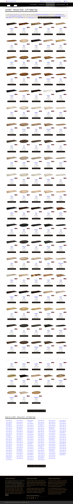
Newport (11, 380)
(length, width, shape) (49, 17)
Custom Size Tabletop (30, 488)
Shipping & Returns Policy (25, 502)
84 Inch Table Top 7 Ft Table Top (41, 424)
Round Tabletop (39, 489)
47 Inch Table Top (20, 436)
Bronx (12, 330)
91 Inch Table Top (41, 437)
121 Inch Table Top (52, 451)
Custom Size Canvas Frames (60, 491)
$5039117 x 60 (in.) (12, 367)
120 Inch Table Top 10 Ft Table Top (52, 449)
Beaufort (48, 162)
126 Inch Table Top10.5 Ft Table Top (62, 421)
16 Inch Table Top (9, 420)
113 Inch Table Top (52, 436)
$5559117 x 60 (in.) (24, 48)
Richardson (12, 296)
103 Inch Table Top (41, 459)
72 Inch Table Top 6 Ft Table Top (30, 443)
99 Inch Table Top (41, 451)
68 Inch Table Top (30, 436)
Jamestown (12, 397)
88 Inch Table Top (41, 431)
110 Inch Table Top (52, 431)
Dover (24, 397)
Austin (12, 263)
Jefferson (11, 213)
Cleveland (11, 179)
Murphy (24, 95)
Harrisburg (48, 246)
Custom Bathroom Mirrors (52, 480)
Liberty (48, 213)
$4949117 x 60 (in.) (24, 232)
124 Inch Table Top (52, 456)
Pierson (36, 280)
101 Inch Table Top (41, 455)
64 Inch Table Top (30, 428)
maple (30, 17)
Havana (36, 28)
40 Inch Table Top (20, 423)
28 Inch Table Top (9, 442)
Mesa (24, 112)
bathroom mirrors (8, 483)
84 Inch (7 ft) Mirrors (18, 493)
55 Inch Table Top (20, 451)
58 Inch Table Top (20, 456)
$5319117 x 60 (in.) (24, 31)
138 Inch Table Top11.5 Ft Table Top (62, 443)
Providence (61, 380)
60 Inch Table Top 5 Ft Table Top (30, 421)
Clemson (11, 162)
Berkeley (60, 363)
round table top (39, 14)
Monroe (60, 313)
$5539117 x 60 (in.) (61, 216)
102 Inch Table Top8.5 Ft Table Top (41, 457)
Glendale (36, 112)
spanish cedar (60, 15)
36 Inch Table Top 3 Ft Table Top (9, 457)
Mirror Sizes (62, 482)
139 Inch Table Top (62, 445)
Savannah (24, 129)
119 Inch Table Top (52, 447)
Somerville (61, 347)
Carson (11, 78)
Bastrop (36, 380)
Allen (36, 145)
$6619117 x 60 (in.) (61, 31)
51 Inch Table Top (20, 444)
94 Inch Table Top (41, 442)
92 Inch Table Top (41, 439)
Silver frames (17, 487)
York (36, 246)
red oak (32, 17)
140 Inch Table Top (62, 447)
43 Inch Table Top (20, 429)
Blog (52, 493)
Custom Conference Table (33, 483)
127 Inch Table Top (62, 423)
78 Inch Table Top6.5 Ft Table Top (30, 454)
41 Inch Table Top (20, 425)
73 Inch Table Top (30, 445)
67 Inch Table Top (30, 434)
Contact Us (56, 493)
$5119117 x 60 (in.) (12, 115)
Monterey (24, 363)
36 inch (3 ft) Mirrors (11, 490)
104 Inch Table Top (52, 420)
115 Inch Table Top (52, 440)
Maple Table (34, 482)
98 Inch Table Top (41, 450)
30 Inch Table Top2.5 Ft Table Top (9, 446)
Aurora (61, 296)
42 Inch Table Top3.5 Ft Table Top (20, 427)
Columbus (48, 179)
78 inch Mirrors (12, 493)
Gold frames (7, 487)
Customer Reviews (57, 1)
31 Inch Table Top (9, 448)
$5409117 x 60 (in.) (24, 132)
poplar (22, 17)
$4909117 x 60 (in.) (12, 232)
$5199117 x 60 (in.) (48, 283)
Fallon (12, 45)
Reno (24, 78)
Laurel (36, 196)
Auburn (48, 330)
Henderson (48, 78)
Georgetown (61, 263)
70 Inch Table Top (30, 439)
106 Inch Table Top (52, 423)
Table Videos (41, 480)
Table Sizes (36, 480)
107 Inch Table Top (52, 425)
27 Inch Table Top (9, 440)
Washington (36, 397)
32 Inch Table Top (9, 450)
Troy (24, 330)
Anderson (36, 162)
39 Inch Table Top (20, 422)
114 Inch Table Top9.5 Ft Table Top (52, 439)
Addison (48, 45)
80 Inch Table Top (30, 458)
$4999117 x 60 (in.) (36, 48)
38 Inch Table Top (20, 420)
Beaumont (36, 296)
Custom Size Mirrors (55, 482)
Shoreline (36, 313)
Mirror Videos (53, 483)
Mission (36, 45)
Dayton (24, 179)
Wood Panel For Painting (62, 489)
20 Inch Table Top (9, 428)
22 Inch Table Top (9, 431)
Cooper (48, 280)
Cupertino (36, 363)
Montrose (36, 229)
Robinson (60, 213)
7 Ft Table (40, 485)
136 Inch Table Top (62, 439)
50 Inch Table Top (20, 442)
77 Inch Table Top (30, 451)
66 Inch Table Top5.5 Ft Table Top (30, 432)
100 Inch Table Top (41, 453)
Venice (61, 62)
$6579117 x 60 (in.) (12, 266)
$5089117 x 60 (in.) (48, 98)
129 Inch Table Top (62, 426)
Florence (11, 62)
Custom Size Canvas (61, 488)
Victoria (11, 145)
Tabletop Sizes (37, 488)
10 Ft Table (28, 486)
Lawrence (48, 347)
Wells (36, 78)
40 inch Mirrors (17, 490)
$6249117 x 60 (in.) (48, 216)
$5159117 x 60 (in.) (48, 48)
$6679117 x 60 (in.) (48, 383)
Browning (48, 196)
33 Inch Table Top (9, 451)
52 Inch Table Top (20, 445)
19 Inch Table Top (9, 426)
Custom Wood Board (60, 4)
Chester (11, 246)
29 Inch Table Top (9, 444)
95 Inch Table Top (41, 444)
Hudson (60, 28)
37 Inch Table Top (9, 459)
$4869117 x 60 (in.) (12, 283)
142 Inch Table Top (62, 450)
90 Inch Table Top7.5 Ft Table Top (41, 435)
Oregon (36, 179)
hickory (10, 17)
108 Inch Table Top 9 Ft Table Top (52, 427)
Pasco (61, 45)
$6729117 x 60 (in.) (24, 283)
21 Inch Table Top (9, 429)
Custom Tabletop (50, 4)
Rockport (11, 280)
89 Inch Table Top (41, 433)
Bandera (23, 28)
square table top (58, 14)
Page (48, 112)
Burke (24, 213)
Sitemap (59, 493)
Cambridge (24, 347)
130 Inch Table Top (62, 428)
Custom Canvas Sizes (52, 492)
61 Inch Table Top (30, 423)
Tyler (24, 263)
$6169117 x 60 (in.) (48, 31)
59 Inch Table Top (20, 458)
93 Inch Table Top (41, 440)
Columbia (24, 162)
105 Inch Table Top (52, 422)
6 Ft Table (31, 485)
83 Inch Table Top (41, 422)
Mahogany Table (39, 482)
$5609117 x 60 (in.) (36, 31)
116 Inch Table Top (52, 442)
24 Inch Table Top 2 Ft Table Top (9, 435)
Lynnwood (48, 313)
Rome (36, 330)
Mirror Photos (58, 483)
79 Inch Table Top (30, 456)
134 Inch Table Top (62, 436)
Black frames (22, 486)
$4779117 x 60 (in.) (61, 48)
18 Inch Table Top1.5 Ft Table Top (9, 424)
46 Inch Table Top (20, 434)
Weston (24, 380)
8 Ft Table (44, 485)
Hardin (61, 196)
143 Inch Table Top (62, 451)
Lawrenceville (48, 129)
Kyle (36, 263)
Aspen (12, 229)
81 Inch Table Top (30, 459)
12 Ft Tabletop (39, 492)
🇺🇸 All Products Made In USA (11, 1)
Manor (48, 263)
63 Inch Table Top (30, 426)
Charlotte (48, 95)
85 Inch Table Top (41, 426)
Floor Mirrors (62, 485)
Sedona (11, 112)
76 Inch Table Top (30, 450)
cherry (19, 17)
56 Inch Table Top (20, 453)
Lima (61, 179)
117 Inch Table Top (52, 444)
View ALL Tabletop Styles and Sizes (36, 410)
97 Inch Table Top (41, 448)
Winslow (60, 112)
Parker (24, 229)
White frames (12, 487)
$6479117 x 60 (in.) (24, 98)
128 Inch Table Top (62, 425)
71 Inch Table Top (30, 440)
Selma (48, 380)
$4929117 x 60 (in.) (12, 31)
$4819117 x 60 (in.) (24, 65)
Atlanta (11, 129)
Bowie (36, 213)
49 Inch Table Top (20, 440)
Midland (48, 145)
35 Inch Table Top (9, 455)
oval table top (19, 15)
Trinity (24, 280)
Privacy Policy (18, 502)
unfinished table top (13, 15)
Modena (48, 62)
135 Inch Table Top (62, 437)
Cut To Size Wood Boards (52, 488)
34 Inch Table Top (9, 453)
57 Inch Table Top (20, 455)
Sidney (24, 45)
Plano (61, 145)
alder (64, 15)
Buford (60, 129)
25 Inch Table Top (9, 437)
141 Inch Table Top (62, 448)
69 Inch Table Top (30, 437)
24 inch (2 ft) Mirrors (11, 489)
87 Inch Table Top (41, 429)
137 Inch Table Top (62, 440)
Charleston (12, 28)
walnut (7, 17)
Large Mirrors (59, 486)
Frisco (36, 95)
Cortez (48, 229)
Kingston (60, 330)
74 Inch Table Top (30, 447)
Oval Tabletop (32, 489)
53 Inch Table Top (20, 447)
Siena (36, 62)
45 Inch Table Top (20, 433)
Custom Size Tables (30, 480)
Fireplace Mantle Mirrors (55, 485)
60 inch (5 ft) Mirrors (18, 492)
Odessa (60, 95)
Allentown (61, 246)
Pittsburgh (24, 246)
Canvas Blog (58, 492)
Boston (11, 347)
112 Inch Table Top (52, 434)
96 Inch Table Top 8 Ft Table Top (41, 446)
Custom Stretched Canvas (52, 489)
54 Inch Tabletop (33, 492)
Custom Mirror (33, 4)
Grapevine (12, 95)
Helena (11, 196)
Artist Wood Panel (51, 491)
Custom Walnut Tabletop (37, 491)
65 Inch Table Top (30, 429)
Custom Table (41, 4)
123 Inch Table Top (52, 455)
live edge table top (45, 14)
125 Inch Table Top (52, 458)
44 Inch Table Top (20, 431)
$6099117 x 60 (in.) (12, 149)
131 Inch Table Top (62, 429)
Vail (60, 229)
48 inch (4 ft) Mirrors (11, 492)
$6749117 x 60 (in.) (61, 383)
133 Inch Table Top (62, 434)
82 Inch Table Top (41, 420)
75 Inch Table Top (30, 448)
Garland (48, 28)
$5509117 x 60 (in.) (12, 199)
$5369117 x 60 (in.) (12, 132)
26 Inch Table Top (9, 439)
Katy (24, 145)
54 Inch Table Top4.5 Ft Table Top (20, 449)
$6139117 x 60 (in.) (24, 149)
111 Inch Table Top (52, 433)
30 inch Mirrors (17, 489)
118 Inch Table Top (52, 445)
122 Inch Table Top (52, 453)
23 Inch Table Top (9, 433)
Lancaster (61, 162)
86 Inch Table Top (41, 428)
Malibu (12, 363)
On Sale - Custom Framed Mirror (47, 1)
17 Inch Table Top (9, 422)
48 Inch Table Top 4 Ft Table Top (20, 439)
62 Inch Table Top (30, 425)
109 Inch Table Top (52, 429)
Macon (36, 129)
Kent (24, 313)
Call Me (65, 1)
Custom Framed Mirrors (52, 486)
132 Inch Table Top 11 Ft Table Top (62, 432)
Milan (24, 62)
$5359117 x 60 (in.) (12, 48)
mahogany (56, 15)
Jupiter (60, 280)
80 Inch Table (35, 485)
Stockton (48, 363)
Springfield (36, 347)
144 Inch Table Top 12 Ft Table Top (62, 454)
